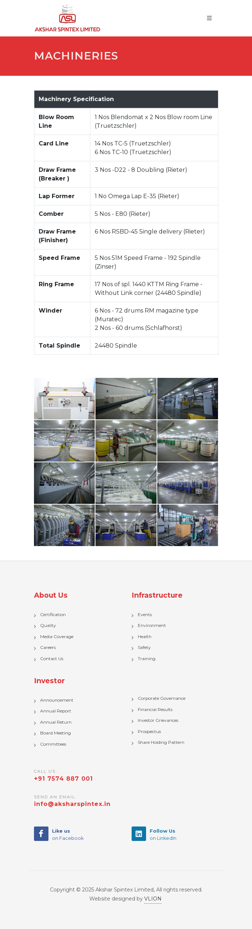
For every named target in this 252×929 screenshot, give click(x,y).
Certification (53, 614)
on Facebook (68, 834)
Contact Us (51, 658)
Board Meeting (55, 733)
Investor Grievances (158, 720)
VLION (153, 898)
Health (144, 636)
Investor (49, 680)
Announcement (56, 700)
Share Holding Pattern (161, 742)
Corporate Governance (161, 698)
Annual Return (56, 722)
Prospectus (149, 731)
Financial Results (155, 709)
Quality (48, 625)
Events (145, 614)
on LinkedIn (163, 834)
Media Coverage (56, 636)
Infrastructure (157, 595)
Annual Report (55, 711)
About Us (51, 595)
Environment (152, 625)
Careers (48, 647)
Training (146, 658)
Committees (53, 744)
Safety (144, 647)
